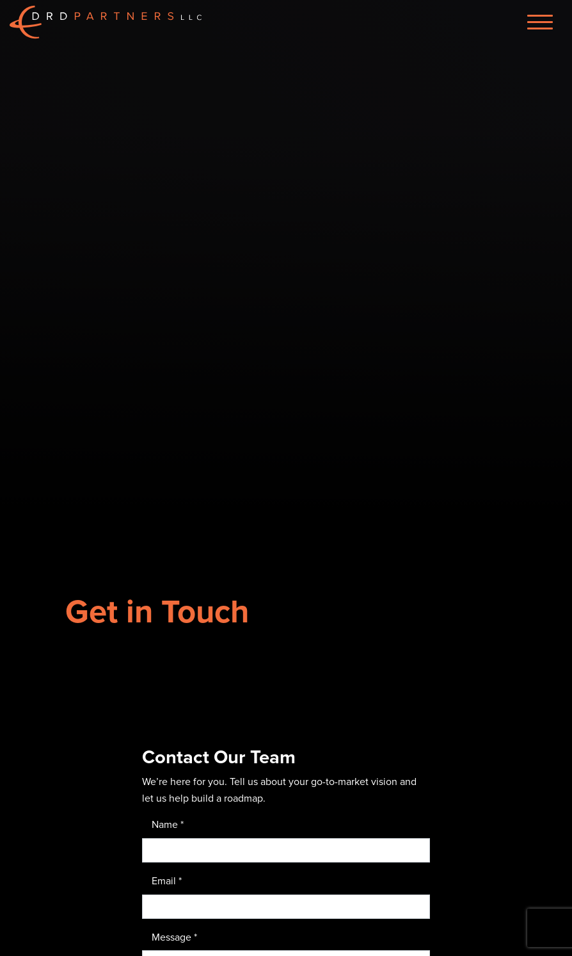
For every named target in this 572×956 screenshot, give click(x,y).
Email (167, 880)
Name (168, 824)
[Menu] (540, 22)
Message (174, 937)
